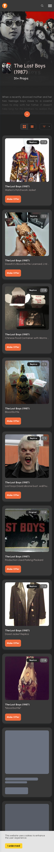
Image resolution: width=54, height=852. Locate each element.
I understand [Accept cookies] (13, 846)
